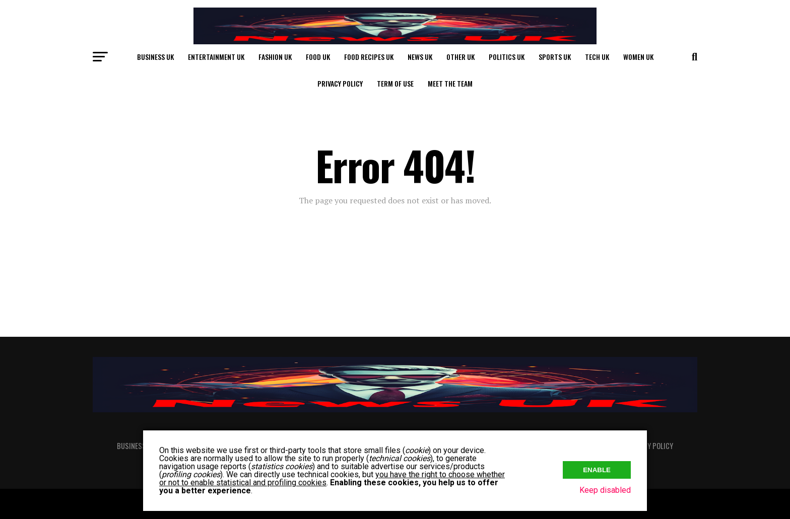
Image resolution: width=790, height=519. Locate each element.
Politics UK (506, 56)
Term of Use (395, 83)
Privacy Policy (340, 83)
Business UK (155, 56)
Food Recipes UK (368, 56)
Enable (597, 469)
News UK (420, 56)
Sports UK (555, 56)
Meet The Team (450, 83)
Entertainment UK (216, 56)
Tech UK (597, 56)
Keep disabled (605, 490)
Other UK (460, 56)
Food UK (318, 56)
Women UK (638, 56)
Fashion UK (275, 56)
